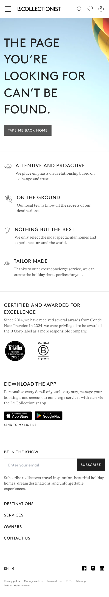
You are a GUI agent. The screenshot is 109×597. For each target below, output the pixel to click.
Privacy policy (12, 581)
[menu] (90, 9)
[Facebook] (84, 568)
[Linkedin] (102, 568)
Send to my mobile (20, 425)
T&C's (69, 581)
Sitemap (81, 581)
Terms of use (54, 581)
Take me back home (28, 130)
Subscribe (91, 464)
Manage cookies (33, 581)
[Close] (9, 9)
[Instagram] (93, 568)
